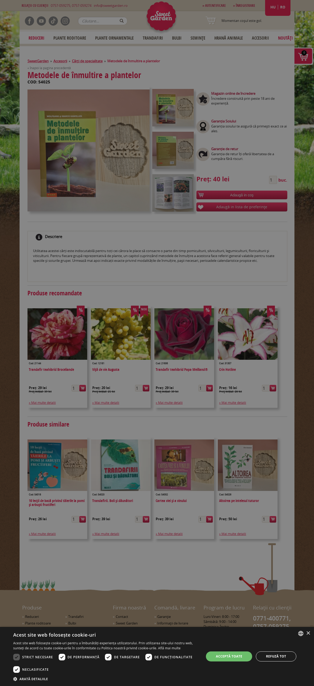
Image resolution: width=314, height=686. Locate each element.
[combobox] (300, 633)
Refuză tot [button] (276, 656)
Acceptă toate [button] (229, 656)
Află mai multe (169, 648)
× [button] (308, 633)
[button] (105, 679)
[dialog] (157, 656)
